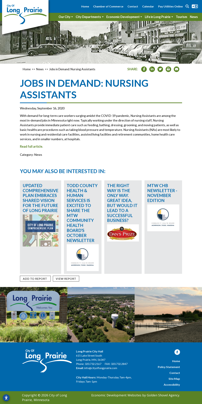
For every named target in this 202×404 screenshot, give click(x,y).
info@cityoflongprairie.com (100, 368)
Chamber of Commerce (108, 6)
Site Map (174, 378)
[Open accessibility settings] (6, 397)
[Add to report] (35, 278)
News (194, 17)
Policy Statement (169, 367)
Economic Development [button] (123, 17)
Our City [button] (65, 17)
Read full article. (31, 146)
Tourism (181, 17)
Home (85, 6)
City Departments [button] (88, 17)
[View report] (66, 278)
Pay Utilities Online (170, 6)
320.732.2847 (119, 363)
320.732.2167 (93, 363)
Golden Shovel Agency (163, 395)
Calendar (148, 6)
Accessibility (172, 384)
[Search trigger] (187, 6)
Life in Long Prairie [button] (157, 17)
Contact (133, 6)
